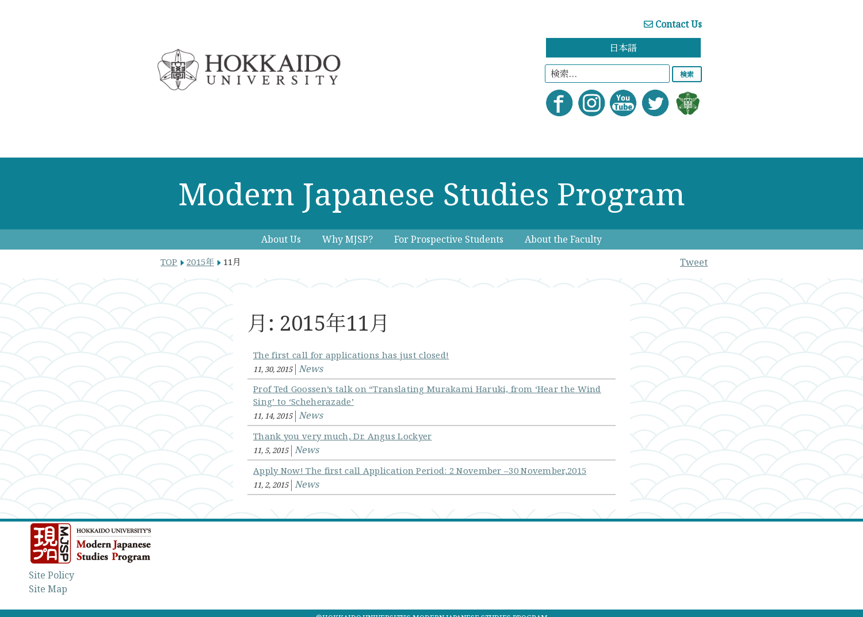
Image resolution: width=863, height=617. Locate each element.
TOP (169, 261)
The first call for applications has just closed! (351, 355)
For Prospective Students (448, 239)
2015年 (200, 261)
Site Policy (51, 575)
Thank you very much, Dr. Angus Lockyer (342, 436)
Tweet (694, 262)
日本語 (623, 47)
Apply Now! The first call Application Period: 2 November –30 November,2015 (419, 470)
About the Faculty (563, 239)
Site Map (48, 588)
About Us (281, 239)
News (311, 368)
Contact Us (673, 24)
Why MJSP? (347, 239)
